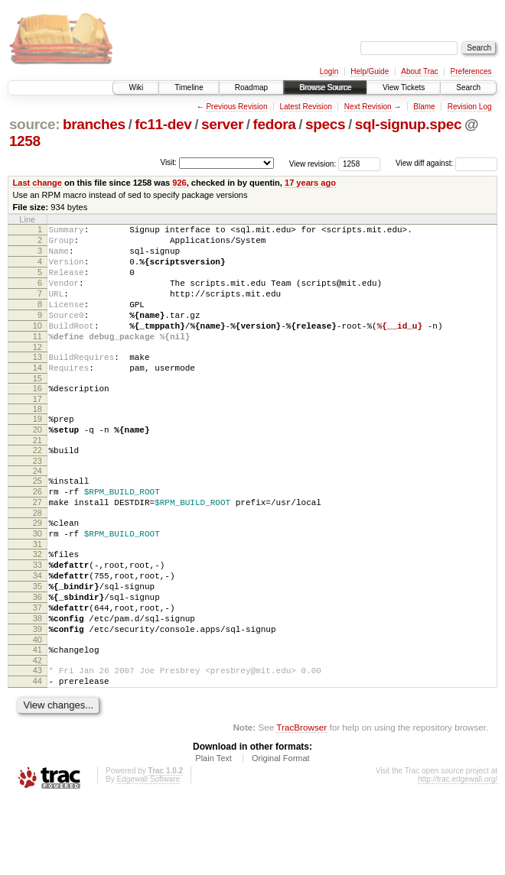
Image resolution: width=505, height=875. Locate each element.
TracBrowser (301, 803)
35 (37, 643)
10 (37, 346)
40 (37, 708)
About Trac (419, 71)
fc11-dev (163, 124)
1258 (25, 141)
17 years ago (310, 182)
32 (37, 604)
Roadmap (251, 87)
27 (37, 545)
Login (329, 71)
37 (37, 669)
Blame (424, 106)
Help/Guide (369, 71)
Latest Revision (305, 106)
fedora (274, 124)
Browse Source (325, 87)
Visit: (168, 162)
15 (37, 408)
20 (37, 463)
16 (37, 418)
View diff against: (446, 163)
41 (37, 718)
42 (37, 731)
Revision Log (470, 106)
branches (94, 124)
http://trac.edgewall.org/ (457, 855)
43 (37, 741)
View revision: (313, 163)
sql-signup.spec (408, 124)
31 (37, 594)
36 (37, 656)
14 (37, 395)
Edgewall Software (148, 855)
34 (37, 630)
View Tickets (404, 87)
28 (37, 558)
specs (325, 124)
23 (37, 499)
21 (37, 476)
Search (468, 87)
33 (37, 617)
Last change (37, 182)
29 (37, 568)
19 (37, 450)
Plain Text (213, 833)
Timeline (188, 87)
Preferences (471, 71)
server (222, 124)
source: (34, 124)
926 (179, 182)
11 (37, 359)
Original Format (281, 833)
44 (37, 754)
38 (37, 682)
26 (37, 532)
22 (37, 486)
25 (37, 519)
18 (37, 441)
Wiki (136, 87)
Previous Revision (236, 106)
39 (37, 695)
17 (37, 431)
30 (37, 581)
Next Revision (368, 106)
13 (37, 382)
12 (37, 372)
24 (37, 509)
